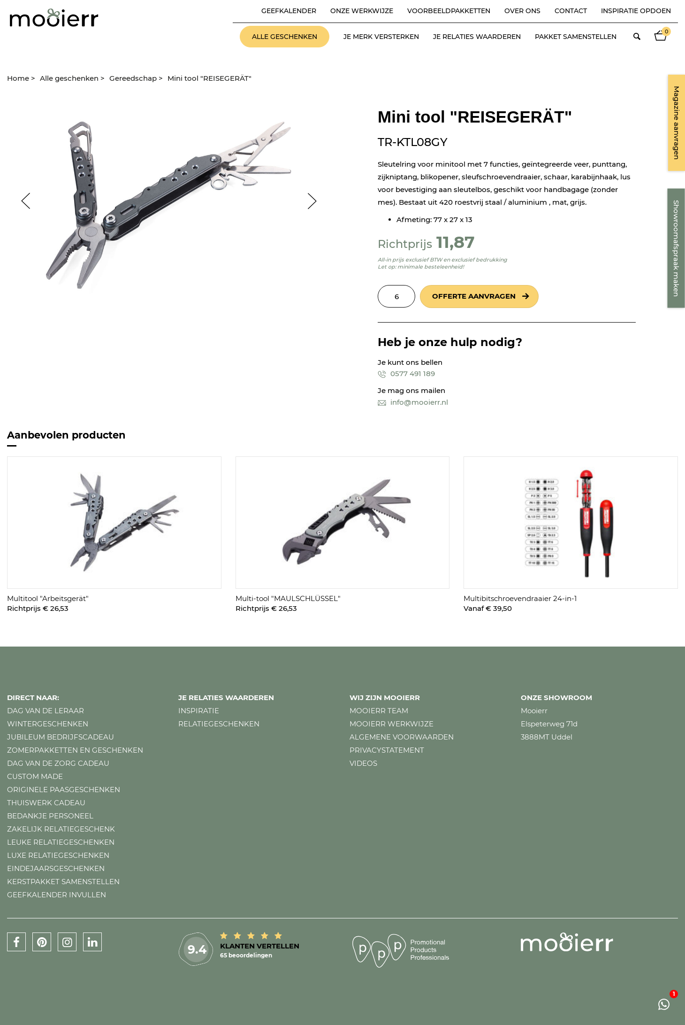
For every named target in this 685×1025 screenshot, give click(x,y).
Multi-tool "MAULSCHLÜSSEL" (288, 598)
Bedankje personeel (50, 815)
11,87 (455, 242)
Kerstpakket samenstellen (63, 881)
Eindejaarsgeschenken (56, 868)
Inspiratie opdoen (636, 11)
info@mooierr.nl (413, 402)
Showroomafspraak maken (676, 248)
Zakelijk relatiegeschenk (61, 829)
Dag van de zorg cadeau (58, 763)
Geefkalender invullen (56, 894)
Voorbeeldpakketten (448, 11)
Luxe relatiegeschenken (58, 855)
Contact (571, 11)
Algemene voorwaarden (402, 736)
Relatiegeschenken (218, 723)
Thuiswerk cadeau (46, 802)
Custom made (35, 776)
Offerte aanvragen (474, 296)
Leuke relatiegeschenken (60, 842)
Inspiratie (198, 710)
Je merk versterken (381, 36)
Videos (363, 763)
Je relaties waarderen (477, 36)
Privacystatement (387, 750)
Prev (21, 201)
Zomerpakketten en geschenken (75, 750)
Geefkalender (288, 11)
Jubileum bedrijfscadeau (60, 736)
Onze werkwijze (361, 11)
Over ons (522, 11)
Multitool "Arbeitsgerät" (48, 598)
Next (317, 201)
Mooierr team (379, 710)
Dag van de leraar (45, 710)
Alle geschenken (284, 36)
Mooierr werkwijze (392, 723)
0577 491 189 (406, 373)
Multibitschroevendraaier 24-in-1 (520, 598)
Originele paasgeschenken (63, 789)
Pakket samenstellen (575, 36)
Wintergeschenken (47, 723)
